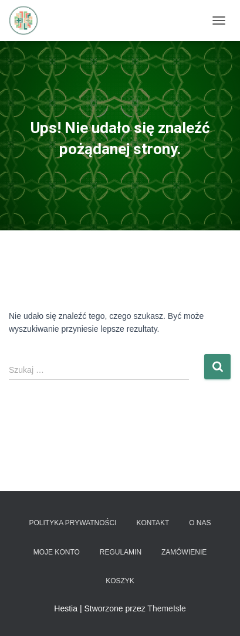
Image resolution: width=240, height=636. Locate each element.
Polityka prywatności (72, 523)
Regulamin (120, 552)
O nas (200, 523)
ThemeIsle (166, 608)
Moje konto (56, 552)
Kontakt (153, 523)
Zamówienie (184, 552)
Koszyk (120, 581)
